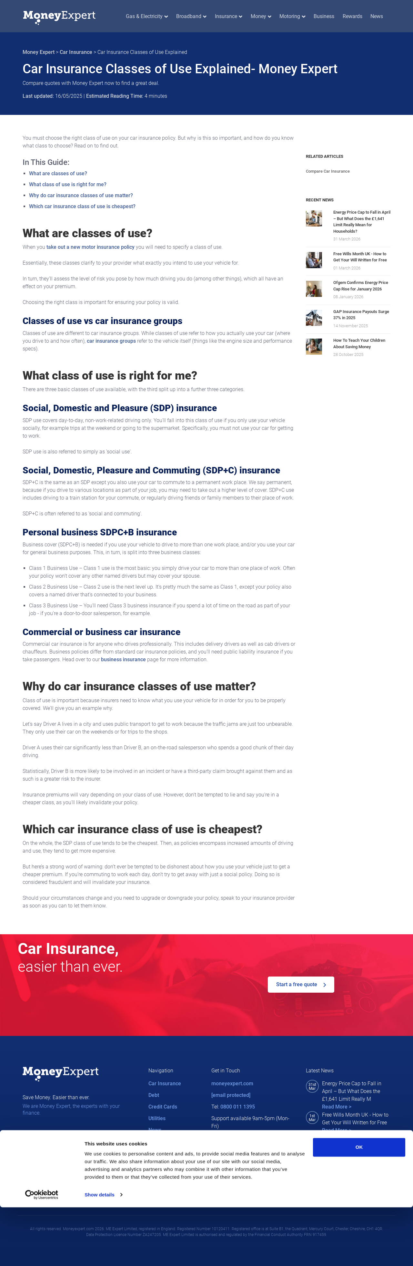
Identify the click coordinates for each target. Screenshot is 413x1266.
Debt (153, 1095)
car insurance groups (111, 341)
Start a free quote (301, 984)
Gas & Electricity (147, 16)
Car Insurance (76, 52)
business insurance (123, 659)
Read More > (336, 1107)
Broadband (191, 16)
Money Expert (39, 52)
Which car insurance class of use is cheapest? (82, 206)
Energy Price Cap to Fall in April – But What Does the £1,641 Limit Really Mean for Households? (361, 222)
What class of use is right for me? (67, 184)
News (376, 16)
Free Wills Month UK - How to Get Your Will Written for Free (360, 257)
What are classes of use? (58, 173)
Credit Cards (162, 1107)
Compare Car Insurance (328, 171)
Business (324, 16)
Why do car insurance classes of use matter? (81, 195)
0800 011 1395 (237, 1107)
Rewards (352, 16)
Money (261, 16)
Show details (100, 1253)
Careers (157, 1153)
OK (359, 1206)
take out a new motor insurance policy (90, 247)
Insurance (228, 16)
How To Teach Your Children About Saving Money (359, 343)
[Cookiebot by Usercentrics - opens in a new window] (42, 1253)
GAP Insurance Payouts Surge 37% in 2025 (361, 314)
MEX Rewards (164, 1142)
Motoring (292, 16)
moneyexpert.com (232, 1083)
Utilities (157, 1118)
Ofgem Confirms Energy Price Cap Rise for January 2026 (360, 285)
